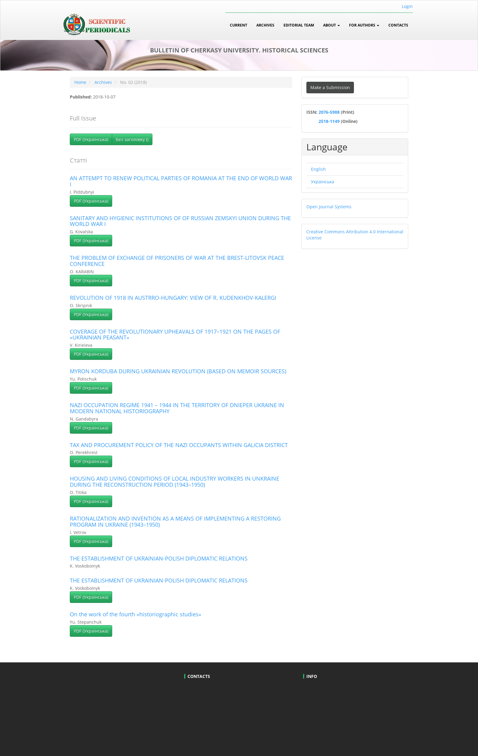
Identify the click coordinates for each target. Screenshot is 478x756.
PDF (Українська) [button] (91, 139)
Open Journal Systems (328, 207)
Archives (265, 25)
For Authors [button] (364, 25)
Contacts (398, 25)
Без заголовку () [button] (132, 139)
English (318, 169)
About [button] (331, 25)
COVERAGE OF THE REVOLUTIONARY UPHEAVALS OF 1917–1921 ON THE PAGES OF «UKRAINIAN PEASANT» (175, 334)
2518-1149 (328, 121)
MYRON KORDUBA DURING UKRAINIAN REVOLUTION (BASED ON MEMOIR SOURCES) (178, 371)
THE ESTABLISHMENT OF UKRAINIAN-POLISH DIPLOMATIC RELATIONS (159, 558)
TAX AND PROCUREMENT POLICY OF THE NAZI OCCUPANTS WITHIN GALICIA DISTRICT (179, 445)
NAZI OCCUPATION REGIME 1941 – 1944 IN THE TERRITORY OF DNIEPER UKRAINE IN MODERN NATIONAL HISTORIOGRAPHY (177, 408)
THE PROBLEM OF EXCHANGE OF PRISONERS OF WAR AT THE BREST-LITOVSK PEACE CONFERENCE (177, 260)
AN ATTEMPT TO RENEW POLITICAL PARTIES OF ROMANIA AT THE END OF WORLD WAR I (181, 181)
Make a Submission (330, 87)
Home (80, 82)
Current (238, 25)
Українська (322, 182)
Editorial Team (299, 25)
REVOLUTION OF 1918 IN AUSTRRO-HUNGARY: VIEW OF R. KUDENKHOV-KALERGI (173, 297)
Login (407, 6)
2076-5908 (330, 112)
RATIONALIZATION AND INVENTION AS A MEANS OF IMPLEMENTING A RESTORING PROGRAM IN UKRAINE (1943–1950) (175, 521)
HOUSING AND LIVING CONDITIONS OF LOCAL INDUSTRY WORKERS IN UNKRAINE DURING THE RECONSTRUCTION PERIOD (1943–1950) (174, 481)
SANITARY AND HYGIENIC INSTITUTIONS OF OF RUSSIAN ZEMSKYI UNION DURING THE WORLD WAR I (180, 221)
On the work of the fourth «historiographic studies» (135, 614)
